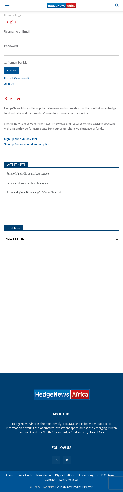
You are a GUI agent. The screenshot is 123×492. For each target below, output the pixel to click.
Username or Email (17, 31)
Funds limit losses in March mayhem (28, 183)
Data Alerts (25, 475)
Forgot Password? (16, 78)
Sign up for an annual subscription (27, 144)
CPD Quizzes (105, 475)
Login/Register (68, 479)
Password (11, 46)
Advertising (86, 475)
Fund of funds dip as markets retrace (28, 173)
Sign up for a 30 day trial (20, 139)
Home (7, 15)
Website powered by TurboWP (75, 487)
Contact (50, 479)
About (10, 475)
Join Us (9, 84)
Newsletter (43, 475)
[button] (7, 5)
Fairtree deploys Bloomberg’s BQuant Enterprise (35, 192)
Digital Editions (65, 475)
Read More (97, 432)
